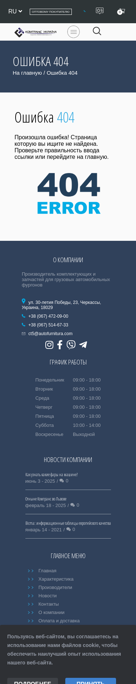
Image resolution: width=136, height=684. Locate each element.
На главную (27, 73)
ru (15, 11)
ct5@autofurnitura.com (50, 333)
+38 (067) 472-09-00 (48, 316)
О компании (51, 612)
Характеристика (56, 579)
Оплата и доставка (59, 620)
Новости (47, 595)
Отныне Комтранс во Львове (45, 499)
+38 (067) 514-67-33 (48, 324)
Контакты (48, 604)
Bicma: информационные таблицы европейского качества (68, 523)
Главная (47, 570)
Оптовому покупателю (51, 11)
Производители (55, 587)
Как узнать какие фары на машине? (51, 474)
